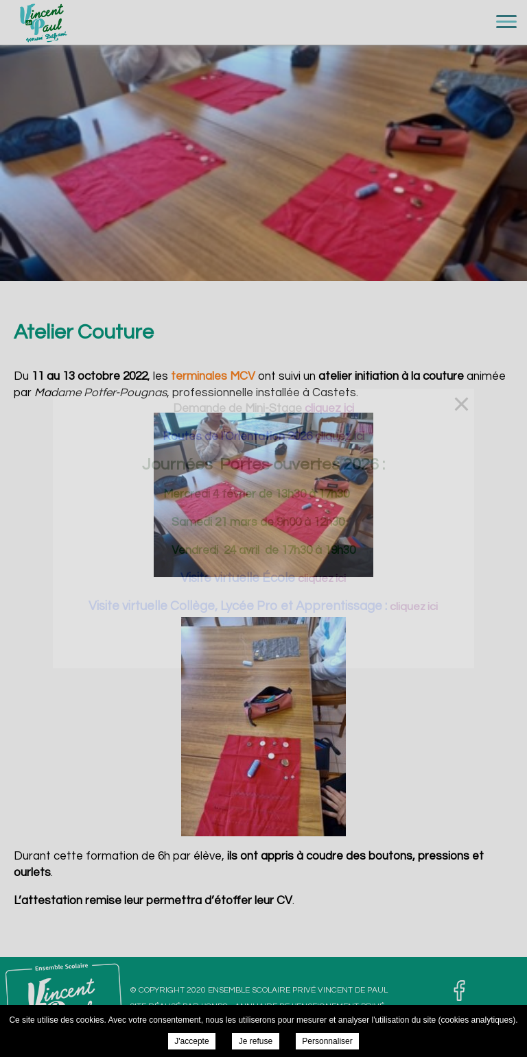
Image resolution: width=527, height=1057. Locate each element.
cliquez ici (322, 578)
